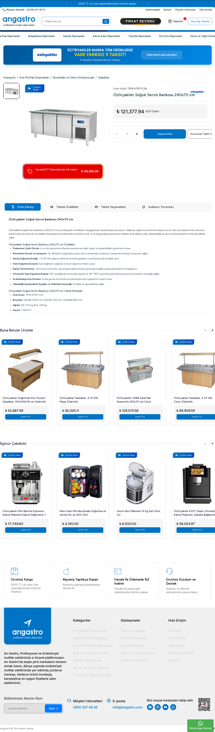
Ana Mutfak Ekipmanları (34, 77)
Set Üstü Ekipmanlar (170, 36)
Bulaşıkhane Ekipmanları (41, 36)
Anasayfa (9, 77)
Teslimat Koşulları (133, 630)
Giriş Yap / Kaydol (200, 21)
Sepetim (174, 660)
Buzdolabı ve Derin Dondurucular (73, 77)
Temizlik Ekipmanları (139, 36)
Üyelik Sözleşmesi (134, 638)
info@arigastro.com (128, 707)
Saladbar (103, 77)
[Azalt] (116, 134)
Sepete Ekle (165, 133)
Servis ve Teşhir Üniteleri (91, 667)
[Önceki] (203, 331)
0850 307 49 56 (85, 707)
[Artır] (137, 134)
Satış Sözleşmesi (133, 645)
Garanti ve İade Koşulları (138, 653)
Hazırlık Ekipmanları (73, 36)
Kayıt (53, 708)
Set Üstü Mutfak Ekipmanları (93, 645)
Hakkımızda (176, 645)
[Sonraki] (211, 331)
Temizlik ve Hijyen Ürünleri (92, 675)
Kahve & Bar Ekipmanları (106, 36)
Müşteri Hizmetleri (181, 653)
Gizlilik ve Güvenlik (134, 660)
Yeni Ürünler (177, 638)
